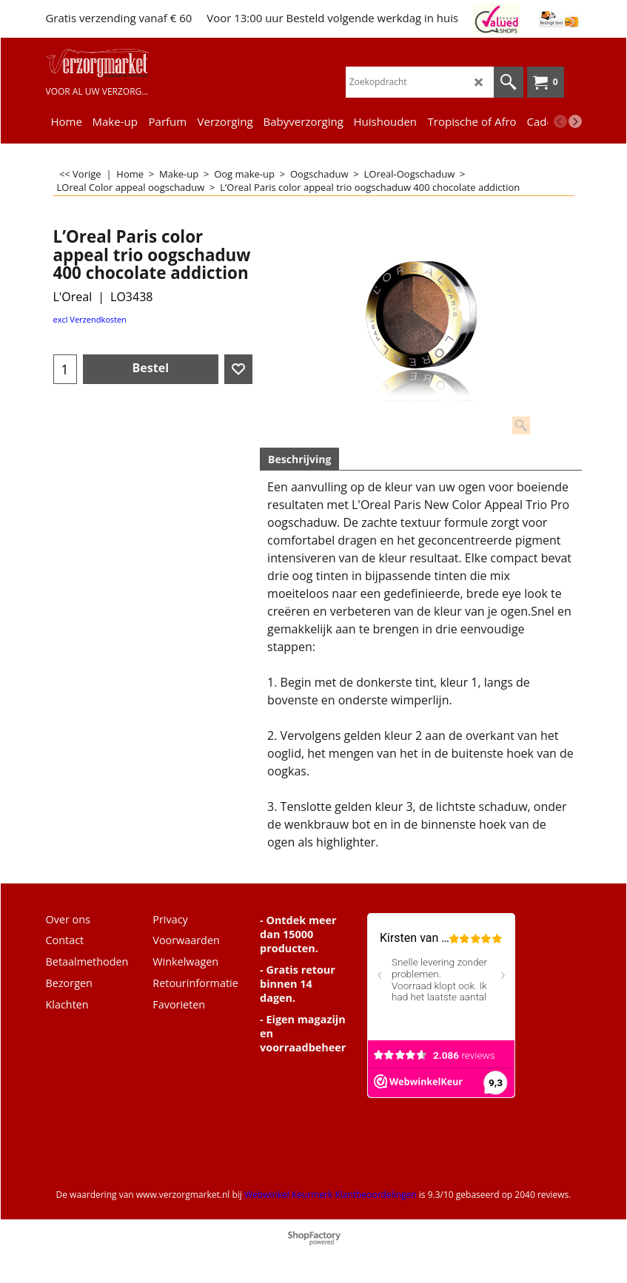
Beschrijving (299, 459)
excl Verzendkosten (90, 319)
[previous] (560, 121)
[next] (575, 121)
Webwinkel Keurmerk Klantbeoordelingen (330, 1194)
